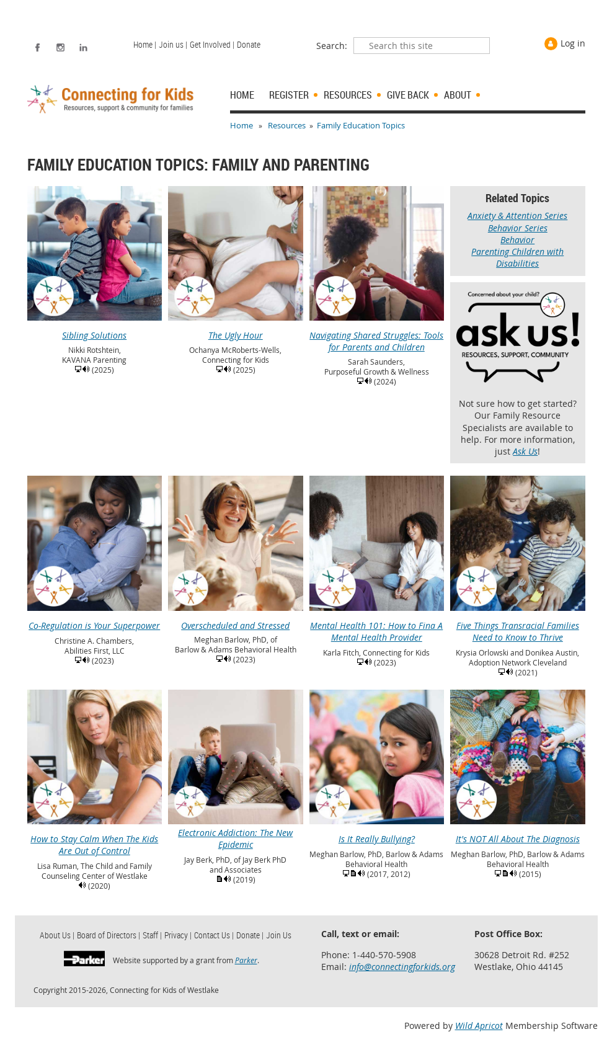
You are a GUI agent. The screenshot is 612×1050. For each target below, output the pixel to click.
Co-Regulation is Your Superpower (94, 619)
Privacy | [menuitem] (178, 935)
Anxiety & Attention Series (517, 215)
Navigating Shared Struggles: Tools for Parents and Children (377, 335)
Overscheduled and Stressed (235, 619)
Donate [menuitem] (248, 44)
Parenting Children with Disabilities (517, 257)
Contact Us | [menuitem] (214, 935)
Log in (573, 43)
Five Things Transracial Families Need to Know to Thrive (517, 625)
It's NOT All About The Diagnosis (517, 833)
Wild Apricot (479, 1025)
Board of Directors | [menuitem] (108, 935)
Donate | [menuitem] (250, 935)
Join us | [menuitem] (173, 44)
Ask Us (525, 451)
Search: (331, 45)
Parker (246, 960)
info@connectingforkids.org (402, 966)
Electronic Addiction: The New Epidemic (235, 832)
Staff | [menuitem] (152, 935)
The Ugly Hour (235, 329)
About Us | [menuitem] (57, 935)
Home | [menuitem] (144, 44)
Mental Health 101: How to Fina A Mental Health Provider (377, 625)
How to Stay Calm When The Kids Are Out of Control (94, 838)
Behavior (517, 240)
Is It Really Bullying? (377, 833)
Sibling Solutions (94, 329)
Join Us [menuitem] (278, 935)
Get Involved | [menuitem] (212, 44)
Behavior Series (518, 228)
